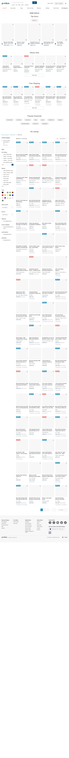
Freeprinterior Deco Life (21, 180)
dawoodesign (32, 318)
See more (34, 75)
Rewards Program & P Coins (29, 532)
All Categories (4, 521)
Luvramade (44, 409)
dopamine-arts (45, 203)
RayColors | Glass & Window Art (62, 318)
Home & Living (5, 134)
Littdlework (31, 226)
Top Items (34, 16)
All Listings (34, 132)
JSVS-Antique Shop (20, 272)
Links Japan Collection (49, 180)
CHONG (31, 295)
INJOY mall (31, 432)
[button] (12, 165)
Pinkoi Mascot (39, 526)
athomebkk (44, 363)
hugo (17, 386)
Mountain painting (25, 123)
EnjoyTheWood (38, 99)
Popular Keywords (34, 116)
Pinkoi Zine (4, 523)
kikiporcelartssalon (39, 69)
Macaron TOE (58, 249)
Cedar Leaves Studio (59, 455)
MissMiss (57, 340)
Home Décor (12, 134)
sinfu (30, 455)
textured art (35, 123)
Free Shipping (34, 83)
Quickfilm (31, 501)
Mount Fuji (19, 119)
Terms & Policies (28, 526)
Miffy (19, 4)
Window (3, 528)
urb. (17, 478)
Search (34, 2)
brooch (22, 4)
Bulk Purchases (28, 523)
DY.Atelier (33, 478)
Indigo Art (18, 203)
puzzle (42, 119)
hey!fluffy (44, 226)
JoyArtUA (26, 69)
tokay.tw (15, 69)
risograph (60, 119)
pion (16, 4)
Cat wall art (28, 119)
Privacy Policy (28, 528)
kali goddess (44, 123)
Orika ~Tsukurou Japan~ (21, 318)
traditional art (51, 119)
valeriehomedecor (60, 69)
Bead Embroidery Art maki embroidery (10, 69)
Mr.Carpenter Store (28, 99)
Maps (36, 119)
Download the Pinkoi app (57, 529)
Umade (17, 455)
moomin (13, 4)
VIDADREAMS (45, 432)
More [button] (3, 186)
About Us (38, 521)
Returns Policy (28, 529)
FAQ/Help (27, 521)
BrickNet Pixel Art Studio (60, 386)
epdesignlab (57, 180)
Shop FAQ (15, 523)
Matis (4, 99)
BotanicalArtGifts (49, 69)
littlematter (18, 409)
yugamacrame (45, 478)
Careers (38, 528)
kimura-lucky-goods (46, 272)
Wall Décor (34, 20)
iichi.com (38, 529)
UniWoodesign (19, 340)
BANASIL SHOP (45, 501)
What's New (34, 53)
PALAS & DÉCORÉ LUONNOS (48, 340)
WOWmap (31, 386)
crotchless (27, 4)
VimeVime (31, 249)
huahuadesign (45, 295)
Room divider (9, 119)
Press (38, 523)
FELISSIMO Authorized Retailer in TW (24, 249)
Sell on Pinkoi (50, 3)
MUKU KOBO (32, 363)
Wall (2, 526)
